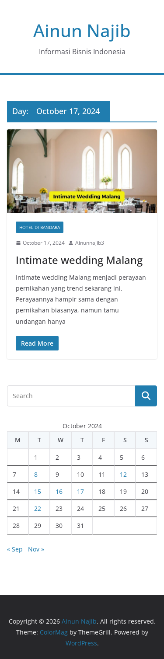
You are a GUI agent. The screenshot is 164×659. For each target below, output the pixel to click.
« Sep (15, 549)
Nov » (36, 549)
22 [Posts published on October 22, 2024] (37, 508)
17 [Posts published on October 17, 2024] (80, 491)
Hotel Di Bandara (39, 227)
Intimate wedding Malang (79, 260)
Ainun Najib (82, 30)
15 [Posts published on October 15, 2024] (37, 491)
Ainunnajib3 (89, 242)
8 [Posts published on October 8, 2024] (36, 474)
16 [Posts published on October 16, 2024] (59, 491)
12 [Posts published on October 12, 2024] (123, 474)
